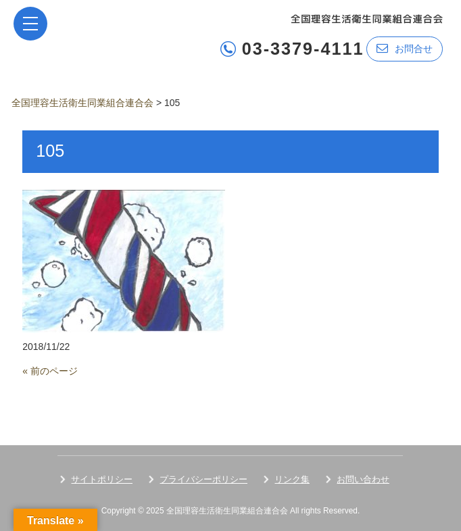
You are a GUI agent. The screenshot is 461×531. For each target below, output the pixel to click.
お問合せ (405, 48)
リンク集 (292, 479)
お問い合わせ (363, 479)
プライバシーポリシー (203, 479)
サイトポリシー (101, 479)
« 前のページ (50, 370)
